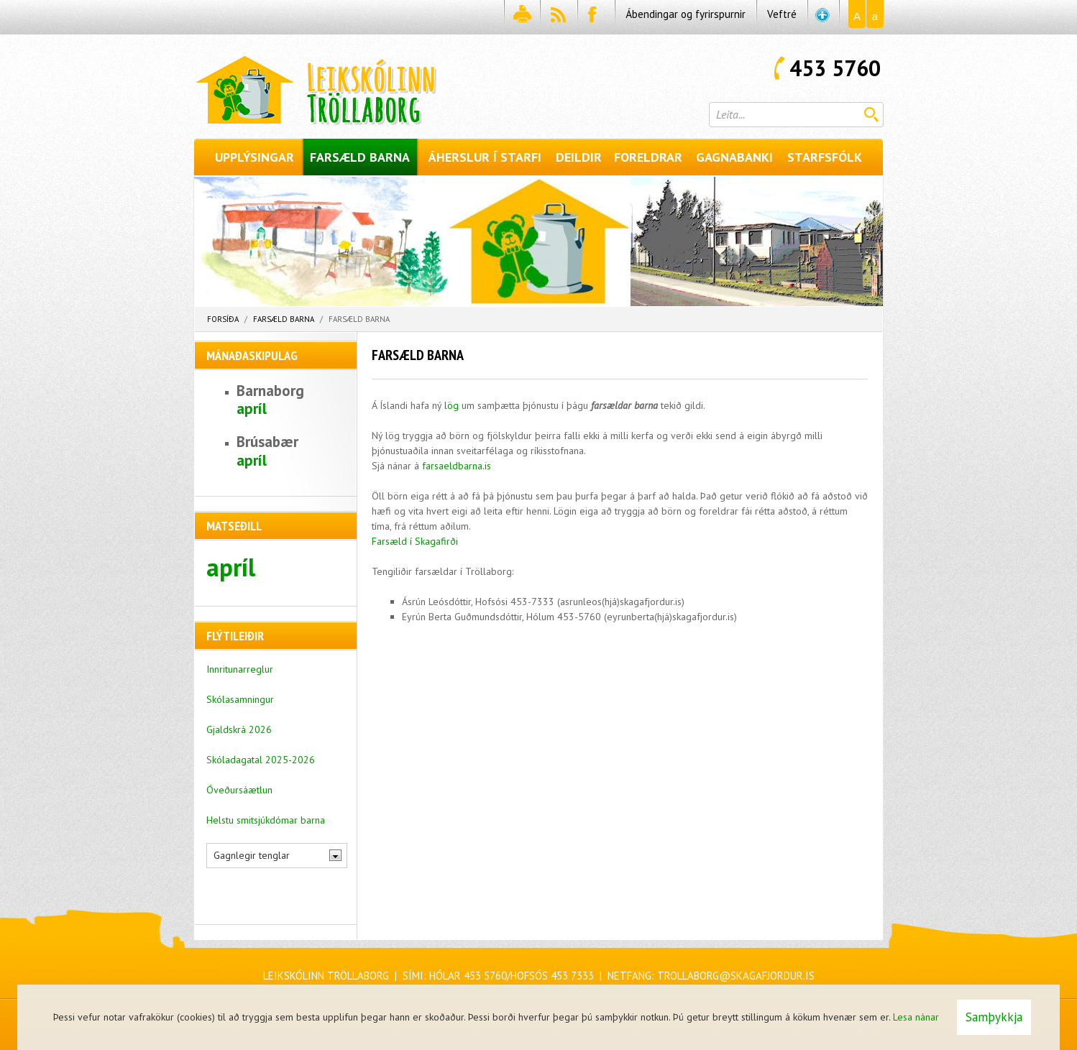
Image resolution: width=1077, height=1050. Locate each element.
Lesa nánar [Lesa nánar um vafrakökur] (916, 1016)
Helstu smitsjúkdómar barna (265, 820)
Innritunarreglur (239, 669)
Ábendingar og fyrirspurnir (685, 14)
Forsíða (223, 319)
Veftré (782, 14)
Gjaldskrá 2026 (239, 729)
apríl (252, 408)
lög (451, 405)
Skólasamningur (240, 699)
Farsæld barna (283, 319)
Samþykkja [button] (994, 1017)
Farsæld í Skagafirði (415, 541)
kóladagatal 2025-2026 (263, 759)
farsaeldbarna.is (456, 465)
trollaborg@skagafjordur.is (736, 975)
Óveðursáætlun (239, 789)
